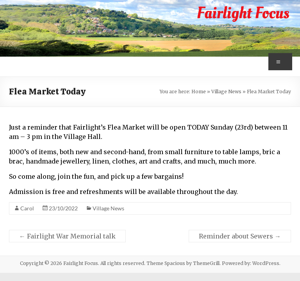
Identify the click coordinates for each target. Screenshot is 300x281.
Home (198, 91)
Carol (27, 208)
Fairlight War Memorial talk (67, 236)
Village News (226, 91)
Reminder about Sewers (240, 236)
